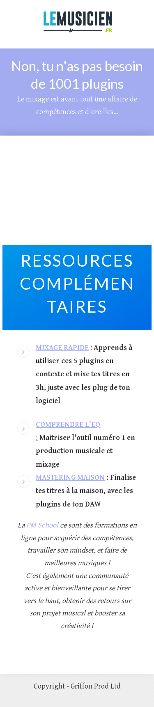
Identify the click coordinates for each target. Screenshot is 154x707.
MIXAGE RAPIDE (62, 347)
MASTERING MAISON (70, 477)
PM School (42, 525)
